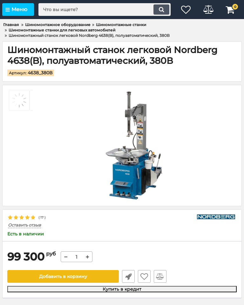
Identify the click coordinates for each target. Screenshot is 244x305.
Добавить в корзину (63, 276)
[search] (104, 9)
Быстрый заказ (128, 276)
